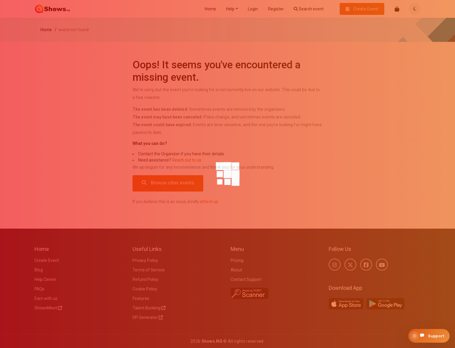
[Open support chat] (429, 336)
